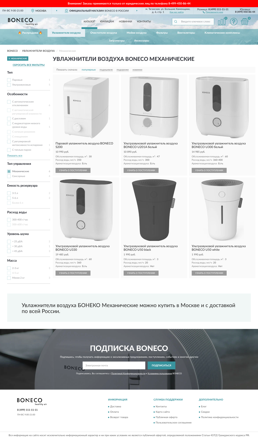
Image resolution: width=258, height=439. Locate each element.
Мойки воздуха (137, 32)
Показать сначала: (67, 70)
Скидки (205, 412)
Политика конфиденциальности (219, 417)
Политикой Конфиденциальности (128, 373)
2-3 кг (15, 268)
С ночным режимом (23, 132)
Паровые (17, 80)
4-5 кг (15, 273)
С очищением (20, 136)
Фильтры (162, 32)
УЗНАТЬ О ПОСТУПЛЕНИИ (73, 170)
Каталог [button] (89, 21)
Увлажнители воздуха (66, 32)
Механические (20, 171)
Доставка (115, 406)
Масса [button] (12, 260)
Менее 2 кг (18, 278)
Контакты (144, 21)
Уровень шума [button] (18, 234)
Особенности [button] (17, 94)
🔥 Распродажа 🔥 (30, 32)
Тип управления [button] (19, 164)
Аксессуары (141, 40)
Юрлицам (107, 21)
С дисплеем (19, 118)
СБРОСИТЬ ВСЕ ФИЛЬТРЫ (29, 65)
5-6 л (15, 198)
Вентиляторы (186, 32)
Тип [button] (10, 72)
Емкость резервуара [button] (22, 185)
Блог (204, 406)
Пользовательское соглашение (174, 422)
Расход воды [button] (17, 212)
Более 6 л (17, 203)
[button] (213, 12)
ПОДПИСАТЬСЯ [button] (161, 365)
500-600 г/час (20, 224)
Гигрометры (117, 40)
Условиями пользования (160, 373)
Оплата (114, 412)
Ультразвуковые (21, 85)
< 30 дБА (17, 246)
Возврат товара (119, 417)
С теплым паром (21, 150)
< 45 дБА (17, 251)
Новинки (125, 21)
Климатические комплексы (222, 32)
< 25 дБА (17, 241)
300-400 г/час (20, 220)
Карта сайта (163, 412)
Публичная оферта (166, 417)
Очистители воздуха (103, 32)
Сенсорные (18, 176)
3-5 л (15, 193)
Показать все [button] (14, 155)
